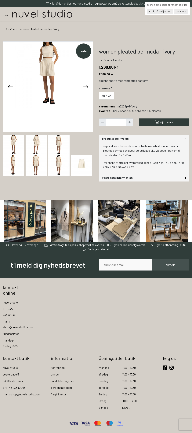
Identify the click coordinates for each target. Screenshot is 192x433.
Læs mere (181, 11)
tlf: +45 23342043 (14, 388)
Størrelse (106, 88)
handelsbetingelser (62, 381)
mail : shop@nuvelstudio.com (22, 394)
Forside (10, 29)
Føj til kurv (164, 122)
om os (55, 374)
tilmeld (171, 265)
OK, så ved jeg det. (161, 11)
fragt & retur (58, 394)
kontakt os (58, 368)
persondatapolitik (62, 388)
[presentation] (10, 86)
